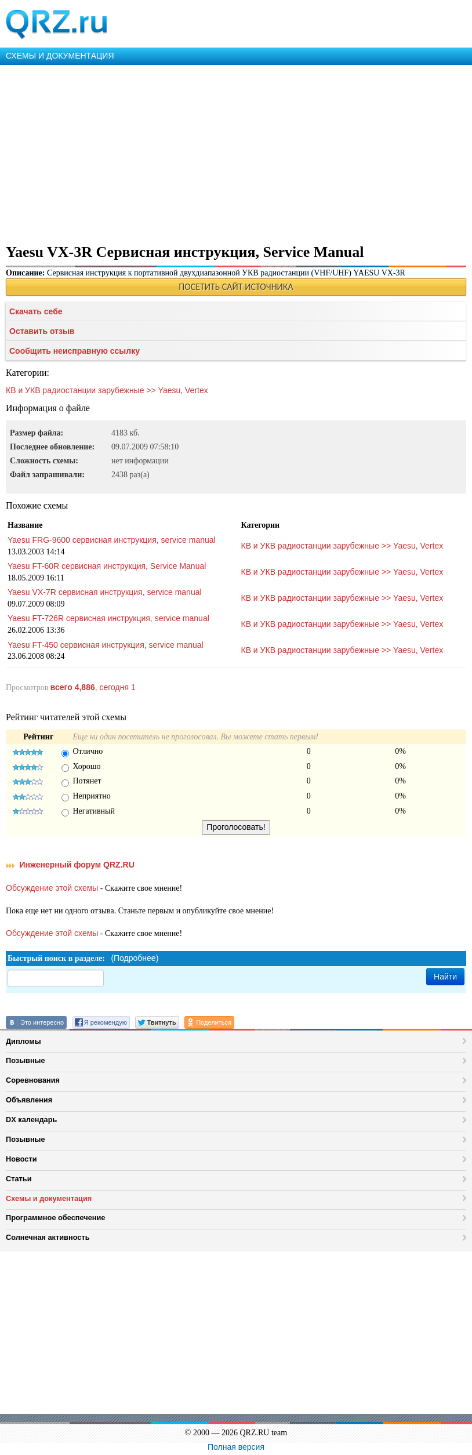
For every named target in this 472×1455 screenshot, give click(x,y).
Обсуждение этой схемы (52, 887)
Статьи (19, 1178)
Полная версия (236, 1447)
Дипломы (23, 1041)
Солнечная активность (48, 1237)
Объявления (29, 1099)
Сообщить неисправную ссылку (74, 350)
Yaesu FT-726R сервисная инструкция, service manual (108, 618)
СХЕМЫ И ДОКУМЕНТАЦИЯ (60, 55)
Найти (445, 976)
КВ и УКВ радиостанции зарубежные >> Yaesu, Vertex (107, 390)
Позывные (25, 1060)
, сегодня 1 (93, 687)
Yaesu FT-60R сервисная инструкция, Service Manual (107, 566)
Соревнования (33, 1080)
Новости (21, 1159)
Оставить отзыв (41, 331)
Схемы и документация (49, 1198)
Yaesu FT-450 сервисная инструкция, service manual (106, 645)
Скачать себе (36, 311)
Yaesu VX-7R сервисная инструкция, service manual (105, 592)
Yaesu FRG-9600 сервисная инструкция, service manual (112, 540)
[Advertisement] (236, 152)
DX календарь (31, 1119)
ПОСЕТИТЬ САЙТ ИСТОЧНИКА (236, 286)
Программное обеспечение (55, 1217)
